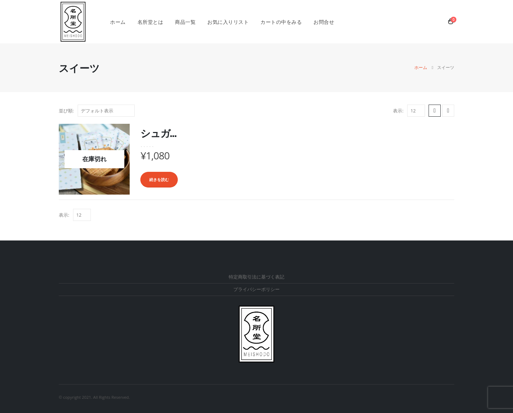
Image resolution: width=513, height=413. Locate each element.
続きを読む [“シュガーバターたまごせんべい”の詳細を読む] (159, 179)
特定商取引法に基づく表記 (256, 277)
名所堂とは (151, 21)
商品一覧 (185, 21)
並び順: (66, 110)
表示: (398, 110)
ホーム (118, 21)
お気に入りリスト (228, 21)
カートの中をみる (281, 21)
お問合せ (324, 21)
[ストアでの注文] (106, 111)
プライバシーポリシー (256, 289)
